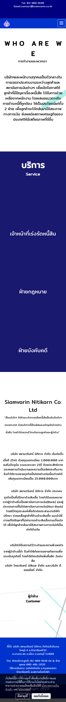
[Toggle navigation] (61, 23)
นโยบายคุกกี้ (25, 689)
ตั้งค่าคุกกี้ (23, 696)
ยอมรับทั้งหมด (41, 696)
